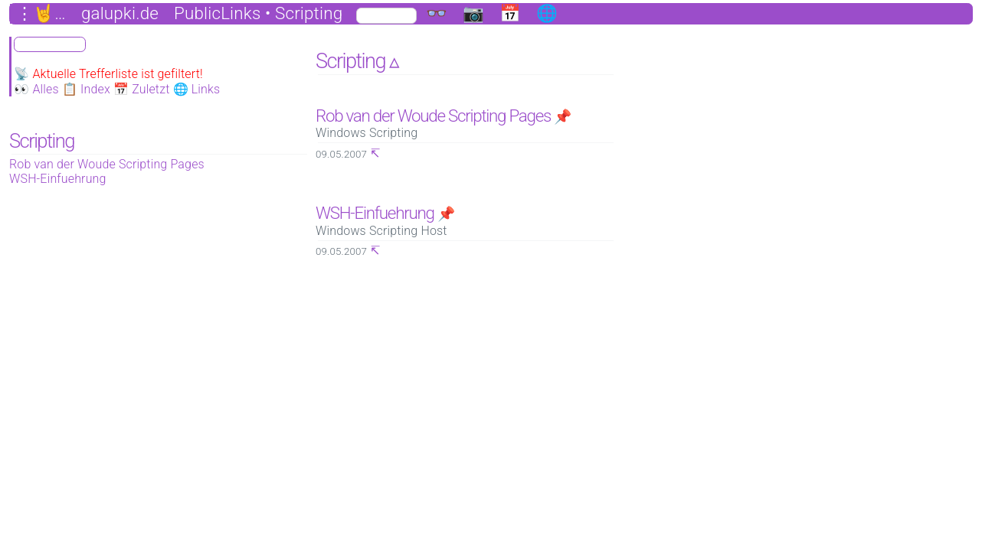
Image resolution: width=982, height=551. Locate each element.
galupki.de (120, 13)
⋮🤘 (35, 13)
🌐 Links (197, 89)
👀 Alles (36, 89)
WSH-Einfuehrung (57, 178)
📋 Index (86, 89)
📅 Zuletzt (141, 89)
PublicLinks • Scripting (258, 13)
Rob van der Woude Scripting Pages (107, 164)
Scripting (41, 140)
